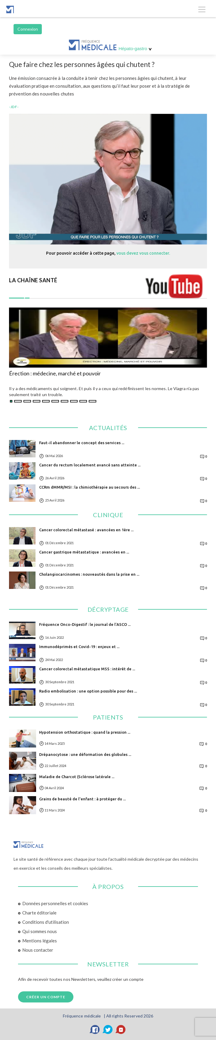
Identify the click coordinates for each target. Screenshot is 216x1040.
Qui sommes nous (39, 931)
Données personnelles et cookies (55, 903)
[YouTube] (120, 1029)
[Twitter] (108, 1029)
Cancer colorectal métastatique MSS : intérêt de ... (87, 669)
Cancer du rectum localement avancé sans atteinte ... (89, 465)
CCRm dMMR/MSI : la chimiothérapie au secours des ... (89, 487)
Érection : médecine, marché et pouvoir (55, 374)
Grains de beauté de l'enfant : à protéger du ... (82, 799)
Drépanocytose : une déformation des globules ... (85, 754)
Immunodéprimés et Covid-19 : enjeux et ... (79, 646)
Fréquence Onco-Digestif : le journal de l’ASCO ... (85, 624)
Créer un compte (45, 997)
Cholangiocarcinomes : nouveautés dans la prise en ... (89, 574)
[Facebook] (95, 1029)
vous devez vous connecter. (143, 253)
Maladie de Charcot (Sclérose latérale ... (76, 777)
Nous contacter (37, 950)
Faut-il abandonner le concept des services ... (81, 443)
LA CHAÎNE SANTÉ (33, 280)
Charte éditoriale (39, 912)
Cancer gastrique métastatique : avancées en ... (84, 552)
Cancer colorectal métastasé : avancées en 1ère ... (86, 530)
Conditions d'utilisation (45, 922)
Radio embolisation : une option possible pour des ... (88, 691)
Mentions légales (39, 940)
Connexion (27, 29)
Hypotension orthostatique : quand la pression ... (84, 732)
